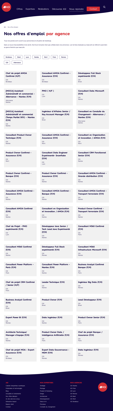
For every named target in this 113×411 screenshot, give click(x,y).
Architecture (44, 396)
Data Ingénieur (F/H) (53, 319)
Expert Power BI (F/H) (17, 319)
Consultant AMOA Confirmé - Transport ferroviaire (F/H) (92, 192)
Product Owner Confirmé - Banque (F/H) (19, 174)
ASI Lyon (73, 391)
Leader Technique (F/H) (54, 284)
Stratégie (43, 385)
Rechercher (104, 9)
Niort (45, 57)
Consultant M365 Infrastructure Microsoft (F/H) (90, 249)
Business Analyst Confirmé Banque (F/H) (91, 268)
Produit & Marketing (46, 391)
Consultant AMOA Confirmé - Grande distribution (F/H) (92, 174)
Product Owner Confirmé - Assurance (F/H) (19, 154)
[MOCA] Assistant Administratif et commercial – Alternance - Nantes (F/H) (20, 93)
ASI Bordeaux (74, 401)
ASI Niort (73, 399)
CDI (7, 63)
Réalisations (43, 9)
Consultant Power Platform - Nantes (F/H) (56, 268)
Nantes (36, 57)
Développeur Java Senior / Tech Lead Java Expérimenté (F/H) (56, 228)
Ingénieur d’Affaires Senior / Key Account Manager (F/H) (56, 114)
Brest (19, 57)
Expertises (30, 9)
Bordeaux (9, 57)
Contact (94, 9)
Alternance (17, 63)
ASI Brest (73, 396)
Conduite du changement (48, 407)
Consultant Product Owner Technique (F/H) (19, 136)
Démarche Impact (11, 401)
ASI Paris (73, 388)
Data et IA (43, 401)
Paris (54, 57)
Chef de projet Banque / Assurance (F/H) (91, 336)
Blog (7, 391)
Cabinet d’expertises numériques (16, 385)
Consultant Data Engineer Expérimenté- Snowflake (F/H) (55, 155)
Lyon (27, 57)
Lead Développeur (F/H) (90, 302)
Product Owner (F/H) (52, 302)
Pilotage (43, 388)
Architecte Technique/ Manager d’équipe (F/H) (18, 336)
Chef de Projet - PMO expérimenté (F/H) (17, 227)
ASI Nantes (74, 385)
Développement (45, 399)
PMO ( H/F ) (48, 90)
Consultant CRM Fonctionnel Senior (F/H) (90, 154)
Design (42, 393)
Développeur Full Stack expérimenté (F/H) (90, 74)
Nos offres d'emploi (12, 396)
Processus (43, 404)
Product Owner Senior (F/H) (92, 319)
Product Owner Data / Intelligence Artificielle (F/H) (56, 336)
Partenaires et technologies (15, 388)
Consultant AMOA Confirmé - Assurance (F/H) (56, 74)
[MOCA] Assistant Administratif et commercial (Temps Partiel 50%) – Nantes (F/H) (20, 115)
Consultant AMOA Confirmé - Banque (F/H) (56, 192)
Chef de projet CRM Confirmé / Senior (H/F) (18, 286)
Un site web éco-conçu (13, 399)
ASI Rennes (74, 393)
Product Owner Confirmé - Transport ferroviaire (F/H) (91, 209)
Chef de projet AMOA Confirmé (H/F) (17, 74)
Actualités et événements (14, 393)
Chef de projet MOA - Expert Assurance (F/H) (18, 353)
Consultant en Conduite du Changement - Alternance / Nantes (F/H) (92, 114)
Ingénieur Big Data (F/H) (91, 284)
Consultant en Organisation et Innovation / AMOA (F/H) (92, 136)
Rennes (63, 57)
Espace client (10, 404)
